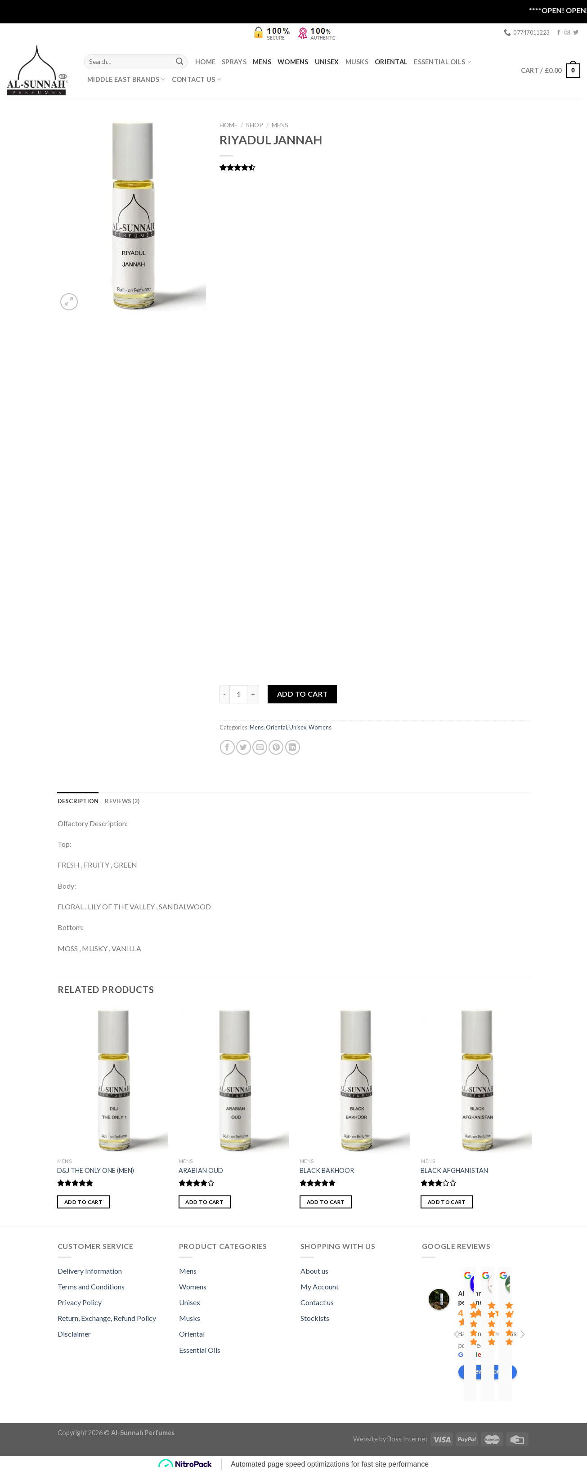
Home (205, 62)
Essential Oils (199, 1350)
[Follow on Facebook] (558, 33)
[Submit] (179, 61)
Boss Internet (407, 1439)
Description (78, 801)
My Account (319, 1286)
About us (314, 1270)
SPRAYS (234, 62)
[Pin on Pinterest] (276, 747)
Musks (356, 62)
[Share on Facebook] (227, 747)
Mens (262, 62)
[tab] (78, 801)
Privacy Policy (80, 1302)
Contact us (317, 1302)
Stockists (314, 1318)
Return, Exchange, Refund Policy (107, 1318)
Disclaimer (74, 1333)
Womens (293, 62)
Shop (254, 125)
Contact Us (196, 79)
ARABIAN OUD (201, 1170)
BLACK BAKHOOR (327, 1170)
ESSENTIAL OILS (442, 62)
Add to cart (302, 693)
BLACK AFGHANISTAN (454, 1170)
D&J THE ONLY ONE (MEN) (95, 1170)
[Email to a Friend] (259, 747)
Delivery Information (90, 1270)
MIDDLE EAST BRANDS (126, 79)
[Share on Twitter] (243, 747)
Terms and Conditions (91, 1286)
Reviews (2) (122, 801)
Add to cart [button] (83, 1202)
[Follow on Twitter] (575, 33)
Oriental (391, 62)
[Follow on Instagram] (567, 33)
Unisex (327, 62)
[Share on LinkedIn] (292, 747)
